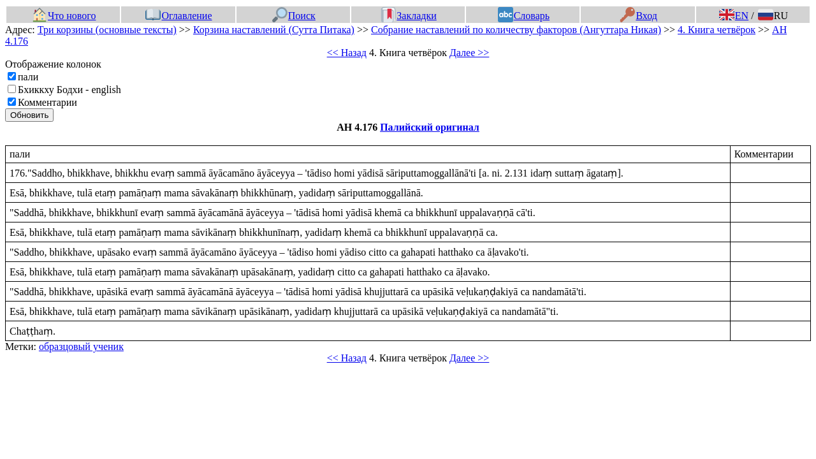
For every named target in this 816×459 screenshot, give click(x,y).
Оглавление (178, 15)
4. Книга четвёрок (716, 29)
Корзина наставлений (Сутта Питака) (273, 29)
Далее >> (469, 52)
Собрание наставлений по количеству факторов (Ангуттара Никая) (516, 29)
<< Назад (347, 52)
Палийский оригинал (429, 127)
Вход (638, 15)
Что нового (64, 15)
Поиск (294, 15)
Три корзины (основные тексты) (107, 29)
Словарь (524, 15)
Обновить (29, 115)
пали (28, 76)
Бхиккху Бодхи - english (69, 89)
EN (733, 15)
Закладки (409, 15)
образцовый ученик (81, 346)
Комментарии (47, 102)
